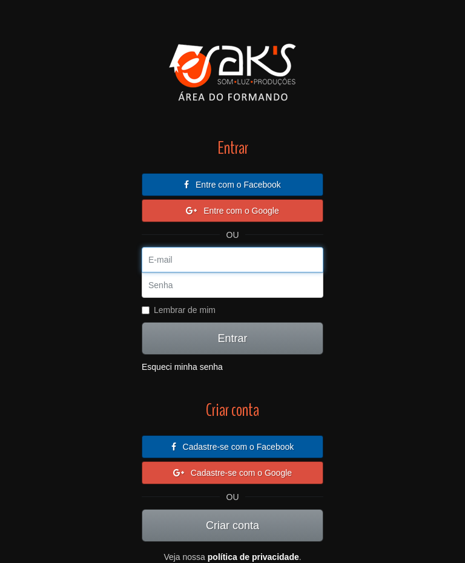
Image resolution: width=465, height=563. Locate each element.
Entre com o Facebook (232, 184)
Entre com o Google (232, 211)
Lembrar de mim (179, 310)
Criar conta (232, 525)
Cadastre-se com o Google (232, 473)
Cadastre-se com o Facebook (232, 447)
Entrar (232, 338)
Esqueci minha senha (182, 367)
